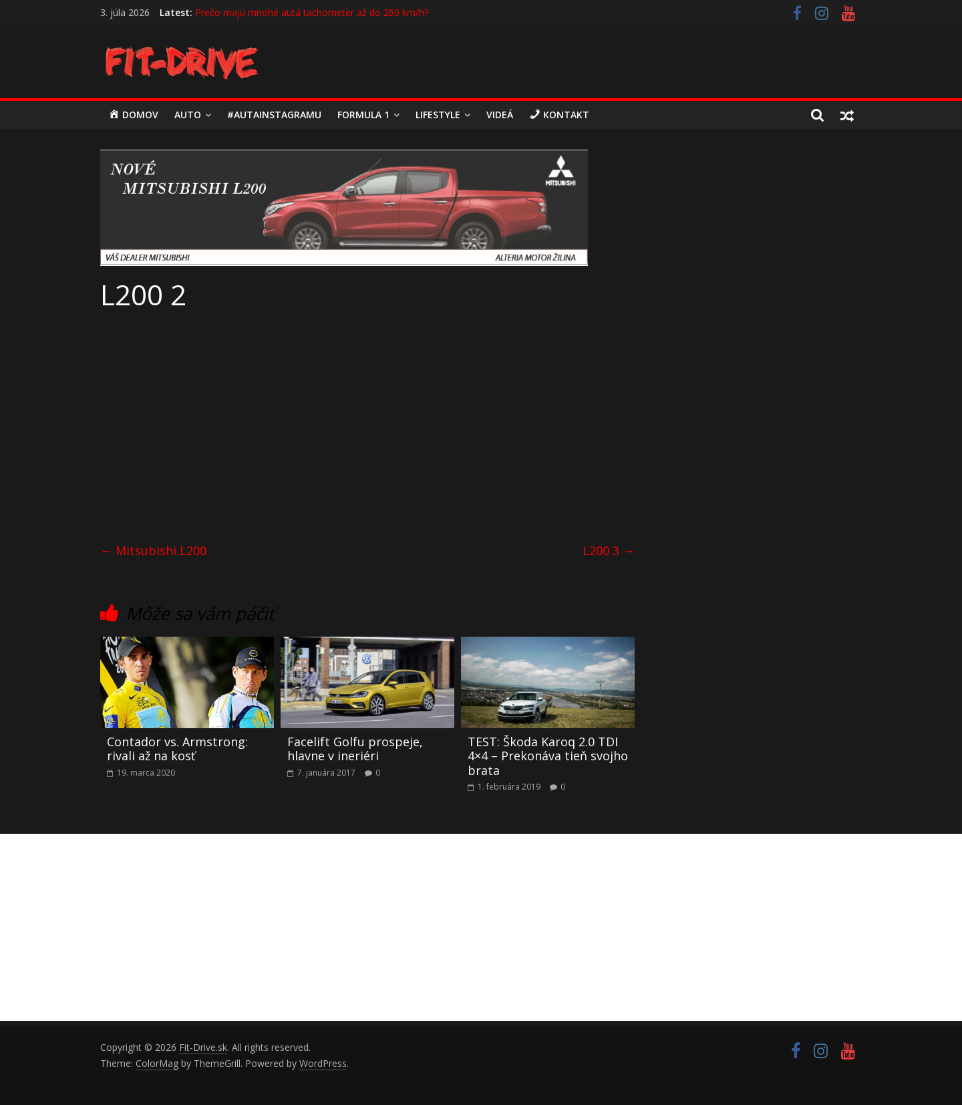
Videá (499, 114)
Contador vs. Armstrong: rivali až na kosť (177, 749)
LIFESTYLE (438, 114)
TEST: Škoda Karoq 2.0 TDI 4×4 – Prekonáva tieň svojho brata (548, 756)
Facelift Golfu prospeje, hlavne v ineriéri (355, 749)
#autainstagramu (274, 114)
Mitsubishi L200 (153, 550)
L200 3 (609, 550)
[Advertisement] (367, 422)
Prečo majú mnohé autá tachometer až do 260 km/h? (311, 12)
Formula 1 (363, 114)
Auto (187, 114)
